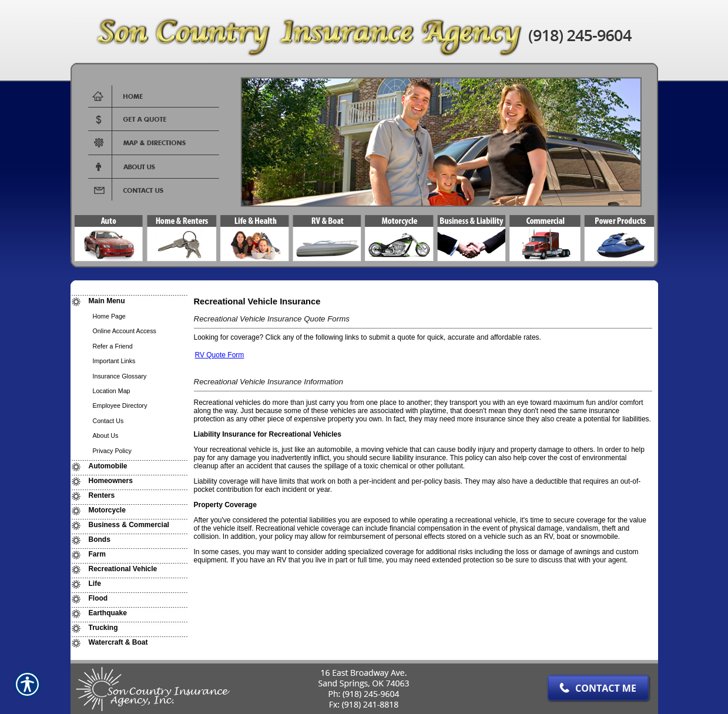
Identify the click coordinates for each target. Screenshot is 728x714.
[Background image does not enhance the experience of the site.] (129, 301)
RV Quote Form (219, 355)
